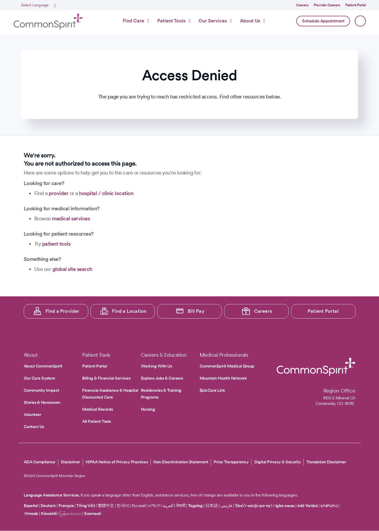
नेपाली (180, 505)
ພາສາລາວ (329, 505)
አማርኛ (154, 505)
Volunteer (32, 414)
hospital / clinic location (106, 193)
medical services (71, 218)
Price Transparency (231, 461)
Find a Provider (63, 311)
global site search (72, 269)
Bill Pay (196, 311)
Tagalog (195, 505)
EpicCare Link (212, 390)
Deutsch (48, 505)
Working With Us (156, 366)
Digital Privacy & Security (277, 461)
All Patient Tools (96, 421)
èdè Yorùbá (307, 505)
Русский (139, 505)
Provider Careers (327, 5)
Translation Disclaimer (326, 462)
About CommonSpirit (43, 366)
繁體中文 (106, 505)
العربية (168, 505)
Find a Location (129, 311)
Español (31, 505)
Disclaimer (70, 461)
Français (66, 505)
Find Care (133, 20)
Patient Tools (171, 20)
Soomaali (92, 513)
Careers (302, 5)
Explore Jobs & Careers (162, 378)
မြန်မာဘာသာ (70, 513)
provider (58, 193)
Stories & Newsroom (42, 402)
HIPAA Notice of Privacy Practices (117, 461)
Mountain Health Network (223, 378)
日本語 (212, 505)
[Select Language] (38, 5)
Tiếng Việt (85, 505)
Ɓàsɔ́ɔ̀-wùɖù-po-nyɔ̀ (254, 505)
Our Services (213, 20)
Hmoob (31, 513)
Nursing (148, 409)
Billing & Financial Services (106, 378)
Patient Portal (355, 5)
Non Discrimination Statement (180, 461)
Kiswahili (49, 513)
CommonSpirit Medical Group (227, 366)
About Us (250, 20)
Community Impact (41, 390)
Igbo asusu (285, 505)
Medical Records (97, 409)
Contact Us (34, 426)
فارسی (226, 505)
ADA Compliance (39, 461)
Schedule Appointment (323, 20)
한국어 (123, 505)
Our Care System (39, 378)
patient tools (56, 244)
